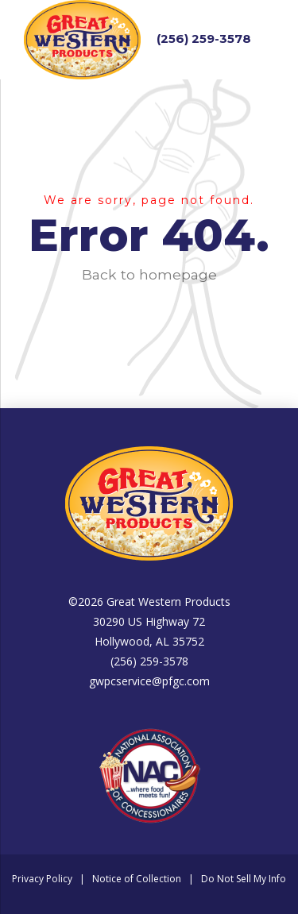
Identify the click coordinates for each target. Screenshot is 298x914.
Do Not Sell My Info (243, 878)
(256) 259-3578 (204, 38)
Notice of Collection (136, 878)
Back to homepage (149, 274)
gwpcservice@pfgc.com (149, 680)
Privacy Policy (42, 878)
